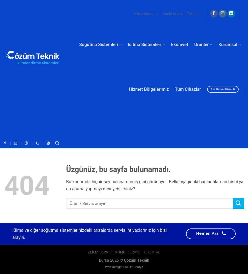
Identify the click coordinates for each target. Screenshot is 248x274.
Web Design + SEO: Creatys (124, 267)
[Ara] (57, 143)
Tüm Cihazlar (188, 89)
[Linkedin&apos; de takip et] (231, 14)
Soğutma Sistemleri (100, 44)
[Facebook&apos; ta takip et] (214, 14)
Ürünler (203, 44)
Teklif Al (195, 13)
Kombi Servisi (172, 14)
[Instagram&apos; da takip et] (223, 14)
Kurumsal (229, 44)
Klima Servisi (146, 13)
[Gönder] (238, 203)
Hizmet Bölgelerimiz (149, 89)
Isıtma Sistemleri (146, 44)
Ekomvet (179, 44)
